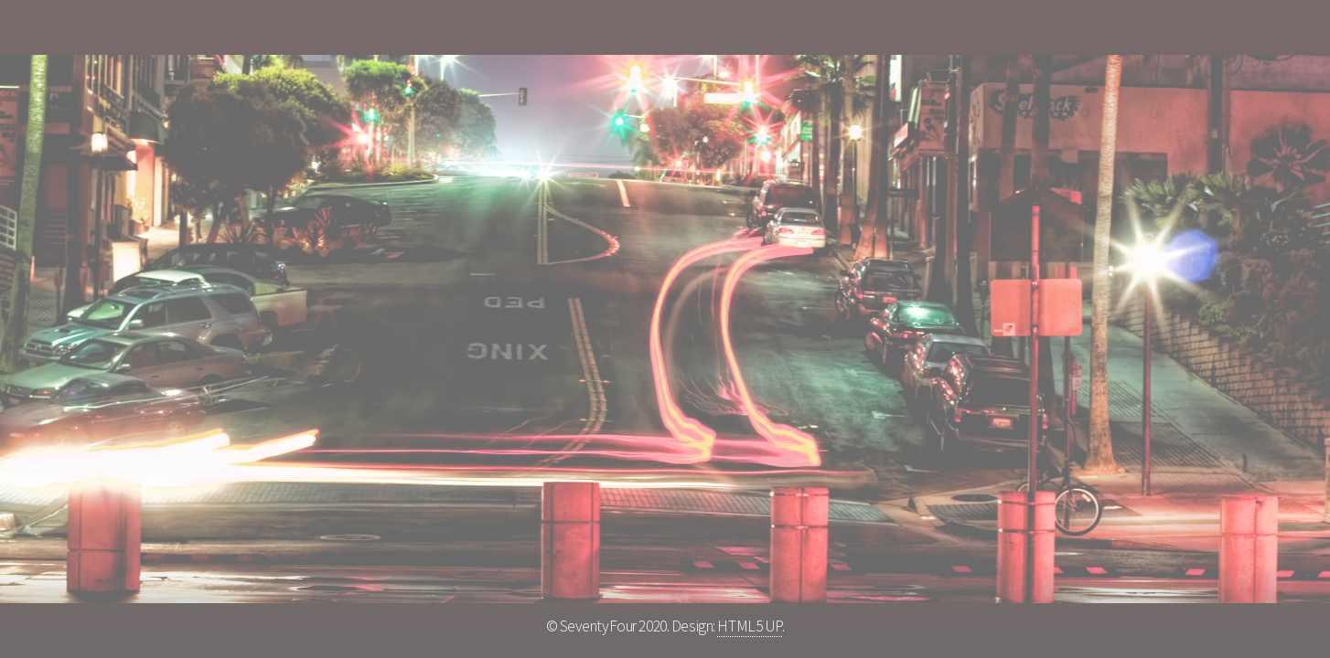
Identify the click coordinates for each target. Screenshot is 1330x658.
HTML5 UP (749, 626)
